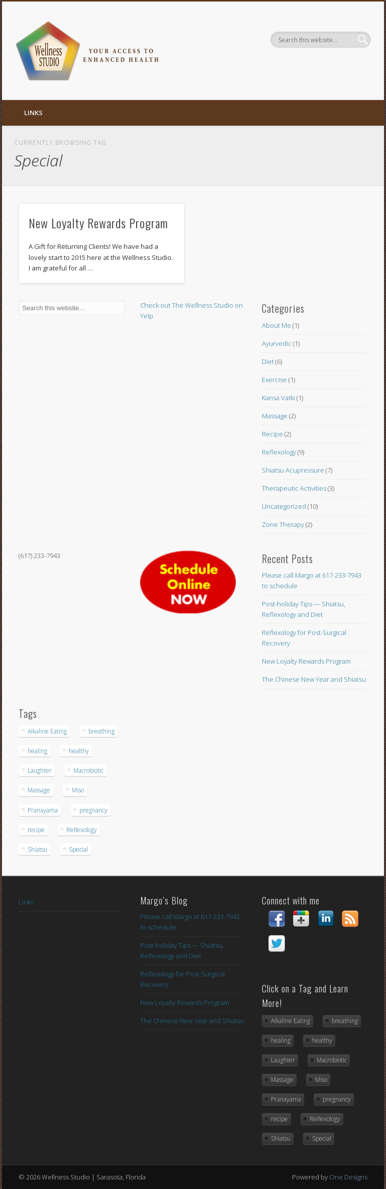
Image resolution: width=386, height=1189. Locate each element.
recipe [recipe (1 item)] (36, 830)
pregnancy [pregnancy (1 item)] (93, 810)
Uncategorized (284, 506)
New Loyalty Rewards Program (98, 223)
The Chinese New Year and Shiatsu (314, 679)
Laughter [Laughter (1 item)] (40, 770)
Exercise (274, 379)
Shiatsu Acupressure (293, 470)
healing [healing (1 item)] (37, 751)
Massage (274, 415)
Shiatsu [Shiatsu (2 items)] (37, 849)
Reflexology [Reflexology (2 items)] (81, 830)
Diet (268, 361)
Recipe (272, 433)
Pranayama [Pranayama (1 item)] (43, 810)
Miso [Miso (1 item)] (78, 790)
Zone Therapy (283, 524)
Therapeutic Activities (294, 488)
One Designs (348, 1176)
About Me (276, 325)
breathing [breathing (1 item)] (101, 731)
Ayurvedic (277, 343)
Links (33, 112)
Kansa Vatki (278, 397)
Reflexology (279, 451)
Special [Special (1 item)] (78, 849)
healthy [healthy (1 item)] (79, 751)
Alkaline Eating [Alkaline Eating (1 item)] (47, 731)
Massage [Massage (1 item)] (39, 790)
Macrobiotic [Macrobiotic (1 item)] (88, 770)
